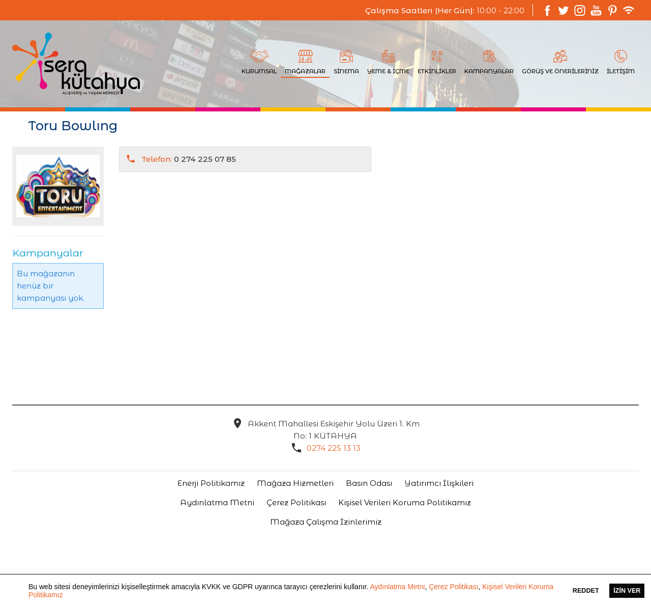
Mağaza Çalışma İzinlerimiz (325, 522)
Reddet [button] (586, 590)
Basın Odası (369, 483)
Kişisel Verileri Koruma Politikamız (404, 502)
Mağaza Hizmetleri (295, 483)
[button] (66, 595)
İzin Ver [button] (626, 590)
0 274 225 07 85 (189, 159)
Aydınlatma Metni (397, 587)
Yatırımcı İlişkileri (439, 483)
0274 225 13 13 (334, 448)
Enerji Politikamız (211, 483)
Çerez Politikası (453, 587)
